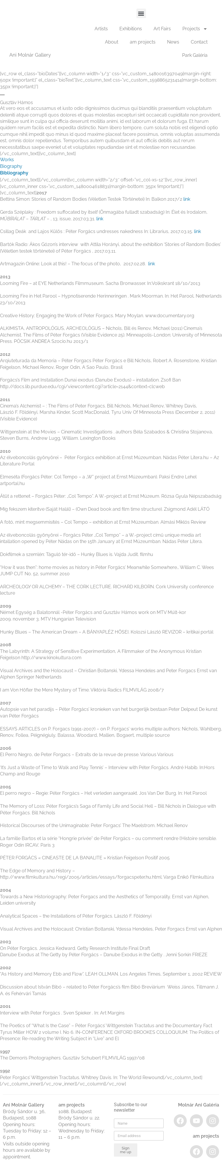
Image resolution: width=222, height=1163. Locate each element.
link (186, 199)
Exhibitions (130, 28)
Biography (11, 166)
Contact (199, 42)
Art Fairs (162, 28)
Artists (101, 28)
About (111, 42)
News (173, 42)
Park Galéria (195, 55)
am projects (143, 42)
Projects (195, 29)
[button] (141, 13)
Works (7, 159)
